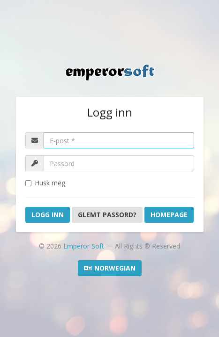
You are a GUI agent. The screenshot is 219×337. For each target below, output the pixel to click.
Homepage (169, 214)
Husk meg (45, 182)
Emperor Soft (84, 246)
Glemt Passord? (107, 214)
